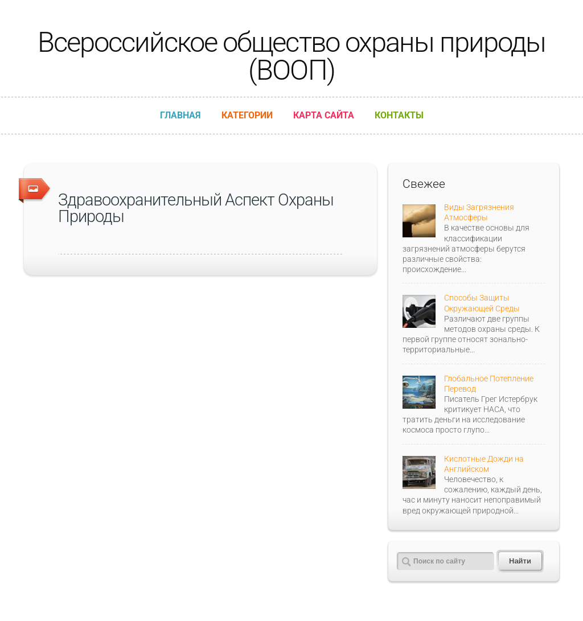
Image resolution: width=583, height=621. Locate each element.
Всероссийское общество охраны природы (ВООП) (291, 56)
